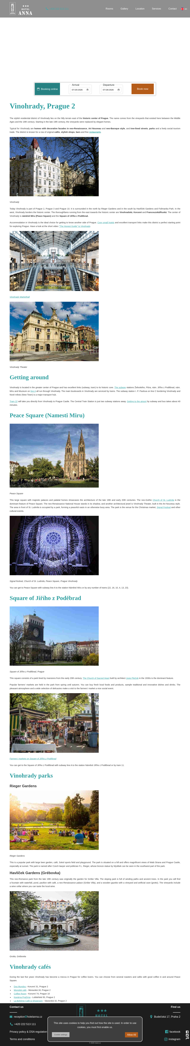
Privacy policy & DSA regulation (28, 1031)
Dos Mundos (20, 986)
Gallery (124, 8)
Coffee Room (20, 994)
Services (156, 8)
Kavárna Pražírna (22, 997)
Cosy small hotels (105, 222)
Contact (172, 8)
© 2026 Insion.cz (95, 1043)
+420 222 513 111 (57, 9)
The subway (120, 387)
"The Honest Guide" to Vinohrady (74, 226)
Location (140, 8)
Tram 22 (14, 401)
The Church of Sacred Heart (96, 678)
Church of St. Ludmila (163, 500)
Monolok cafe (20, 990)
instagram (172, 1039)
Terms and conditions (22, 1039)
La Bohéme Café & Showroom (28, 1001)
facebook (172, 1031)
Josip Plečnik (132, 678)
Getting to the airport (137, 401)
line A (33, 391)
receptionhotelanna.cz (26, 1016)
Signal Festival (164, 507)
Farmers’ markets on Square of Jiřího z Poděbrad (33, 758)
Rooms (109, 8)
